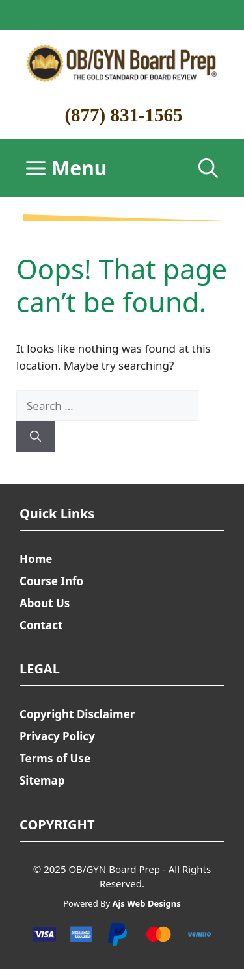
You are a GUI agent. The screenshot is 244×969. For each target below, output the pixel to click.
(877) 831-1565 (123, 115)
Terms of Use (55, 758)
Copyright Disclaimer (77, 714)
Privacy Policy (57, 736)
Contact (41, 625)
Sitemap (42, 780)
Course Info (51, 580)
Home (36, 558)
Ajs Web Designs (146, 903)
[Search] (35, 436)
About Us (45, 603)
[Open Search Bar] (208, 168)
